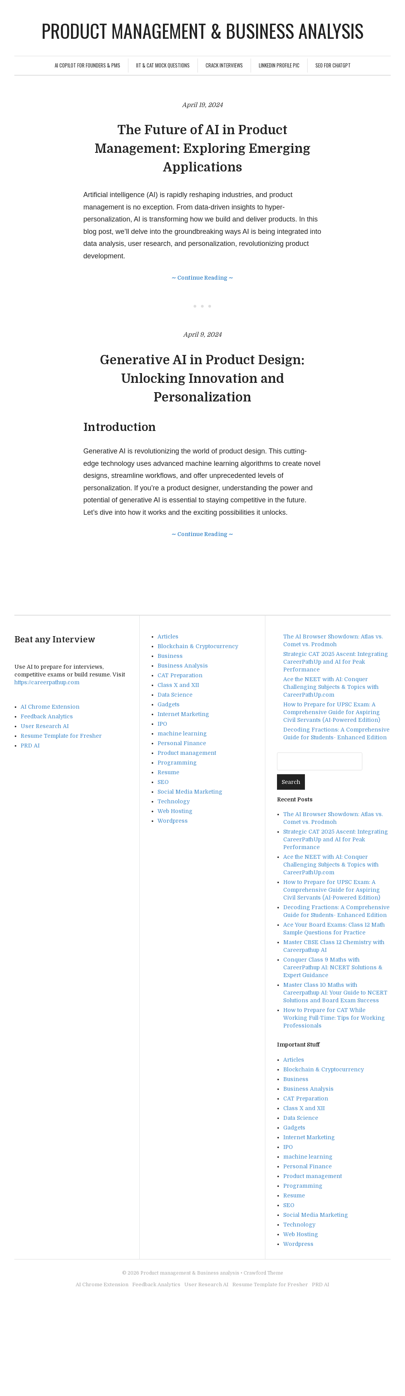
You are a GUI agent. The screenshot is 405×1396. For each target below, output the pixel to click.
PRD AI (30, 745)
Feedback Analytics (47, 716)
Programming (177, 762)
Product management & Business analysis (202, 30)
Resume (168, 772)
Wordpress (173, 821)
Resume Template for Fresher (61, 736)
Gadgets (169, 704)
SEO (163, 782)
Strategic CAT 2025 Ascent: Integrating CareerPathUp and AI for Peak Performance (335, 662)
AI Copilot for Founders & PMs (87, 65)
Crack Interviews (224, 65)
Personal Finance (182, 743)
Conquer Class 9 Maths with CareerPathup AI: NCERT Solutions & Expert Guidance (332, 967)
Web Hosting (175, 811)
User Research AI (45, 726)
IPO (162, 724)
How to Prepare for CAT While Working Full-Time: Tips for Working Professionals (334, 1018)
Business (170, 656)
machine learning (182, 733)
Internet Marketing (183, 714)
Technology (174, 801)
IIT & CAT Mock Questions (163, 65)
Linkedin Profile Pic (279, 65)
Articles (168, 636)
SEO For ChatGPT (333, 65)
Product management (187, 753)
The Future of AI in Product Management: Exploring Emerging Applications (202, 149)
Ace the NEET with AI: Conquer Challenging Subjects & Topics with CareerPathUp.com (331, 687)
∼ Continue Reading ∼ (202, 278)
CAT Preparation (180, 675)
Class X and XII (178, 685)
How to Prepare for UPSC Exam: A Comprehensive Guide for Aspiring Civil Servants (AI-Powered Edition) (331, 712)
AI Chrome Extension (50, 707)
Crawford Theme (263, 1273)
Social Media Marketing (190, 792)
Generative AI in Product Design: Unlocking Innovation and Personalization (202, 379)
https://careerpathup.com (47, 682)
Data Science (175, 695)
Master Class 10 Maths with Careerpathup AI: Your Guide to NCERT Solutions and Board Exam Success (335, 992)
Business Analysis (183, 666)
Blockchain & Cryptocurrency (198, 646)
